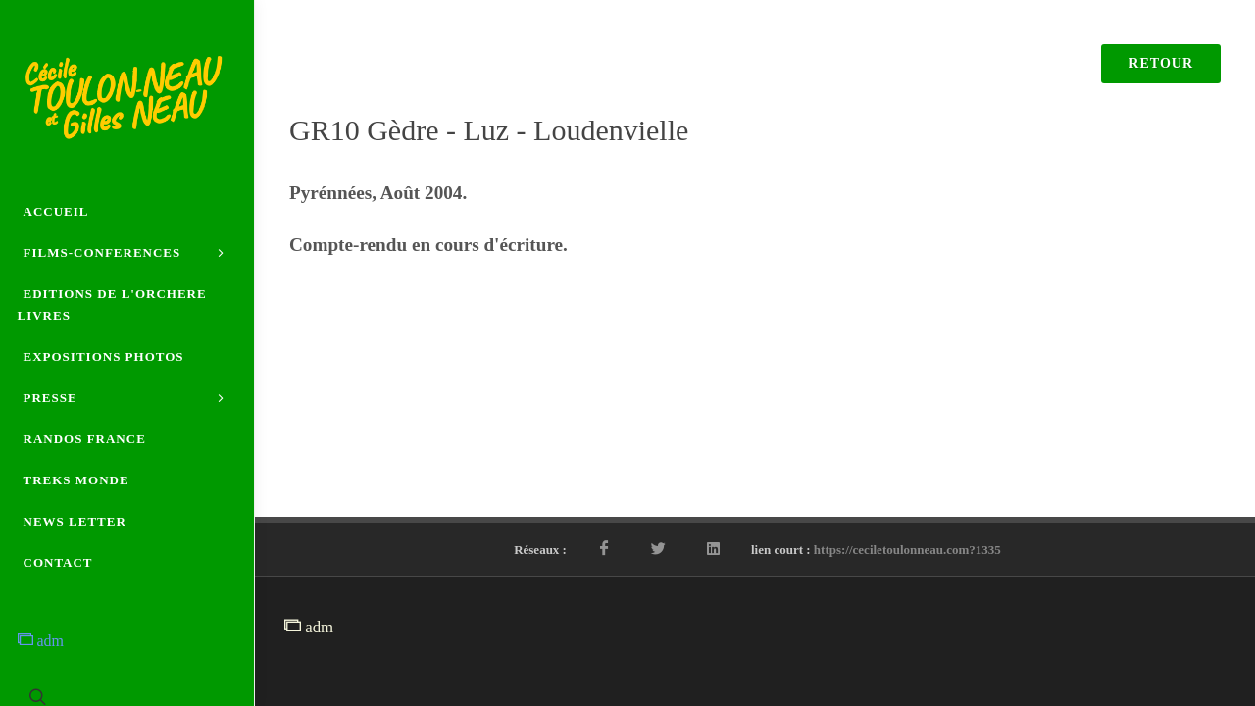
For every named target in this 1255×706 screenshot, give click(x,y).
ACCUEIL (56, 211)
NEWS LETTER (75, 521)
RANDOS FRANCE (85, 438)
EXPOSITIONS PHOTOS (104, 356)
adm (41, 640)
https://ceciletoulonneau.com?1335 (907, 549)
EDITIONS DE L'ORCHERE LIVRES (112, 304)
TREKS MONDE (76, 480)
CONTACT (58, 562)
